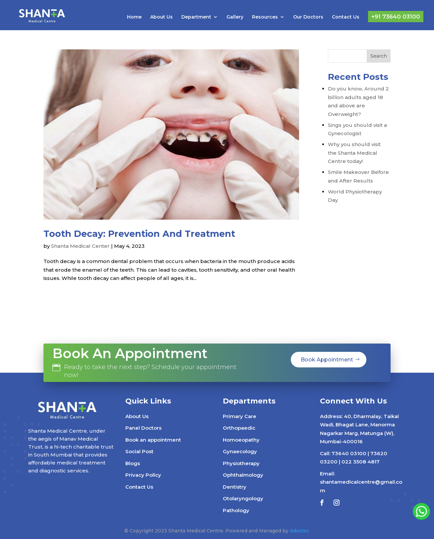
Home (134, 17)
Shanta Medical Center (80, 246)
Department (196, 17)
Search (378, 56)
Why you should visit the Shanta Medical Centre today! (354, 152)
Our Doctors (308, 17)
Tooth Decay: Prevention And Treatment (139, 233)
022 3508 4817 (360, 461)
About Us (161, 17)
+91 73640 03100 (395, 16)
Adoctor (299, 531)
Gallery (234, 17)
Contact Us (345, 17)
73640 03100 (349, 453)
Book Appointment (327, 359)
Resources (265, 17)
